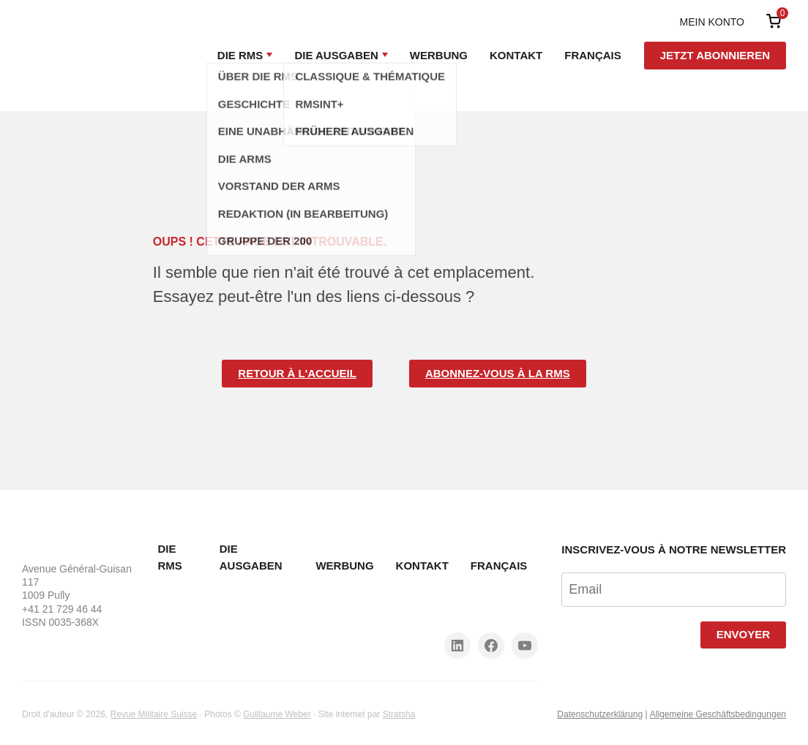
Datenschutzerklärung (600, 714)
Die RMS (240, 55)
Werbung (439, 55)
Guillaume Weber (276, 714)
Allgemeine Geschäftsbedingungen (718, 714)
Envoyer (743, 634)
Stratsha (399, 714)
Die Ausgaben (336, 55)
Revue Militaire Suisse (154, 714)
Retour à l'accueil (297, 373)
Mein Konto (712, 22)
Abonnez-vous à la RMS (497, 373)
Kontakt (516, 55)
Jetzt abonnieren (715, 55)
